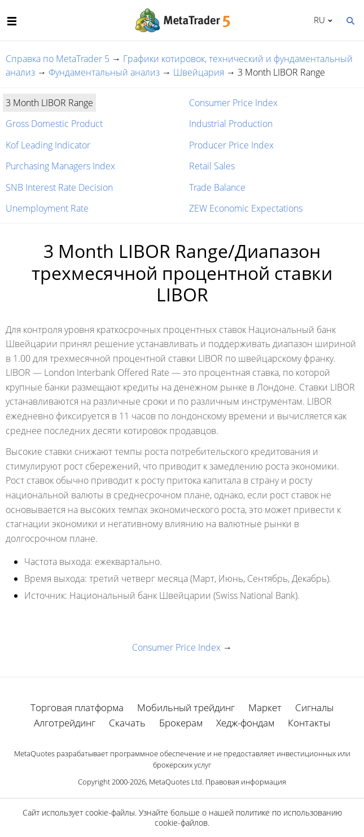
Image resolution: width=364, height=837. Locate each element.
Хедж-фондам (245, 722)
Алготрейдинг (64, 722)
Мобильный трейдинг (186, 707)
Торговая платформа (77, 707)
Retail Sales (212, 166)
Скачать (127, 722)
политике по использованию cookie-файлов (248, 817)
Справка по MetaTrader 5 (57, 58)
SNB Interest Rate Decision (59, 187)
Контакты (309, 722)
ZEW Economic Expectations (245, 208)
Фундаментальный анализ (104, 72)
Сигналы (314, 707)
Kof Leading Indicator (48, 145)
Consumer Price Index (233, 103)
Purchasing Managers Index (60, 166)
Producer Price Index (231, 145)
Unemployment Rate (47, 208)
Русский (317, 19)
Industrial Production (231, 123)
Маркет (265, 707)
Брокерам (181, 722)
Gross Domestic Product (54, 123)
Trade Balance (217, 187)
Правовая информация (245, 782)
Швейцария (198, 72)
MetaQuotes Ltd (175, 782)
